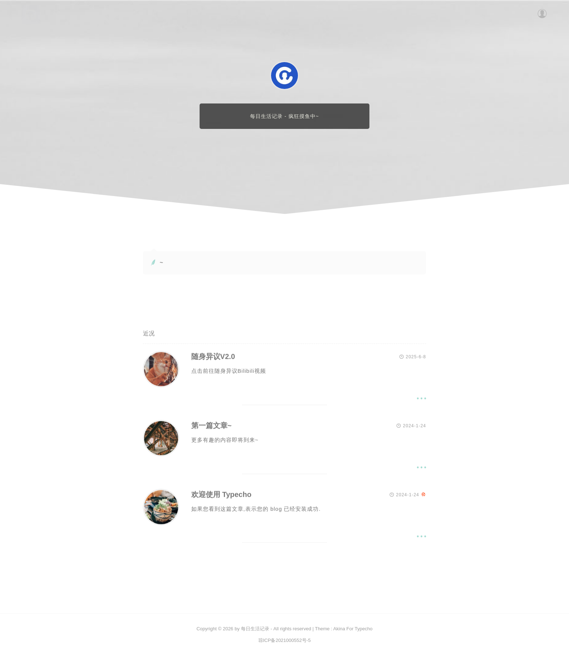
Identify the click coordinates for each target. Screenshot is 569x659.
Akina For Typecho (352, 628)
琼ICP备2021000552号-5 (284, 640)
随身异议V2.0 (213, 358)
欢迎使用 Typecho (221, 496)
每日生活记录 (255, 628)
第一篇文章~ (211, 427)
